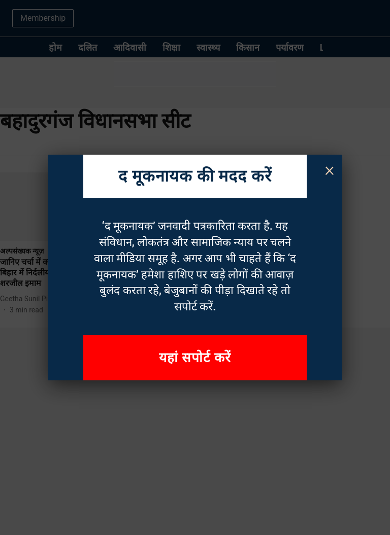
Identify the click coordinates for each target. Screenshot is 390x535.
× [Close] (329, 169)
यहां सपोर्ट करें (195, 357)
